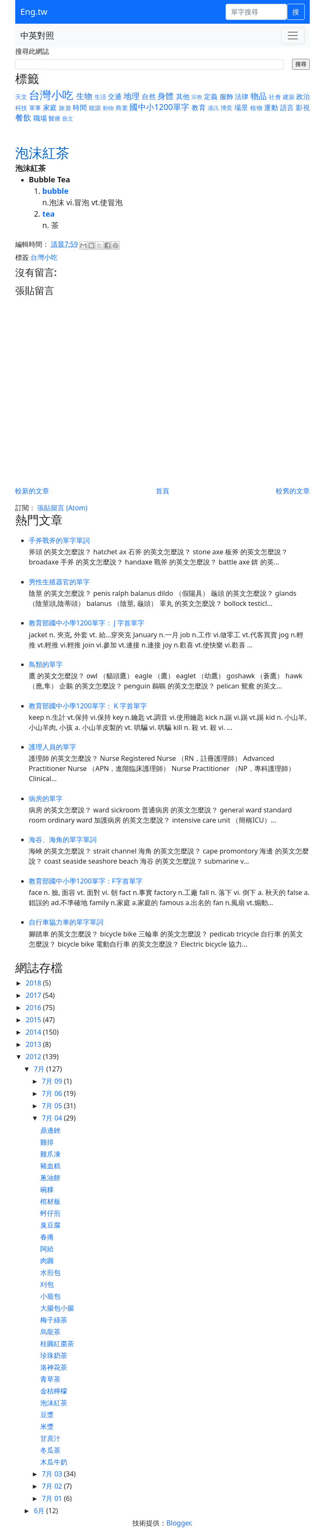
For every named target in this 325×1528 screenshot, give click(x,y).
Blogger (178, 1523)
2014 (34, 1032)
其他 (183, 96)
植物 (256, 108)
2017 (34, 995)
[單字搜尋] (256, 12)
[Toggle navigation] (293, 35)
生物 (84, 96)
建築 (289, 97)
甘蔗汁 (50, 1438)
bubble (55, 191)
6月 (40, 1510)
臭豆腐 (50, 1225)
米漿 (47, 1426)
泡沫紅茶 (53, 1402)
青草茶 (50, 1379)
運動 (271, 107)
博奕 (226, 108)
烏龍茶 (50, 1331)
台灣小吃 (51, 95)
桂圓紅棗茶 (57, 1343)
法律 (241, 96)
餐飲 (23, 117)
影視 (303, 107)
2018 (34, 983)
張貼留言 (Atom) (62, 507)
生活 (100, 97)
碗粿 (47, 1189)
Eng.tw (33, 11)
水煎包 (50, 1272)
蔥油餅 (50, 1177)
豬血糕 (50, 1165)
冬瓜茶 (50, 1450)
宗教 (196, 97)
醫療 (55, 118)
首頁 (162, 491)
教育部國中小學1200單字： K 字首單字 (88, 705)
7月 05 (53, 1105)
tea (48, 214)
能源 (95, 108)
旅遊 (65, 108)
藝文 (67, 118)
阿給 (47, 1248)
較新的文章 (32, 491)
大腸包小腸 (57, 1308)
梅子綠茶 (53, 1319)
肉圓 (47, 1260)
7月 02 (53, 1486)
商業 (122, 108)
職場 (40, 118)
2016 (34, 1007)
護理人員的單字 (52, 747)
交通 (114, 96)
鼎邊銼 (50, 1130)
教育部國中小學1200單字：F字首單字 (86, 881)
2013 (34, 1044)
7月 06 (53, 1093)
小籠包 (50, 1296)
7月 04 (53, 1118)
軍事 (35, 108)
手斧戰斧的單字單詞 (59, 540)
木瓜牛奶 (53, 1462)
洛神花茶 (53, 1367)
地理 (132, 96)
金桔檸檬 (53, 1391)
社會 (275, 97)
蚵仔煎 (50, 1213)
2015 (34, 1019)
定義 (211, 96)
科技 (21, 108)
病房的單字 (46, 798)
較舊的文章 (293, 491)
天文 (21, 97)
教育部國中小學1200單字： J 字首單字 (86, 623)
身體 (165, 96)
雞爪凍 (50, 1154)
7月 (40, 1069)
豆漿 (47, 1414)
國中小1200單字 (159, 107)
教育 (199, 107)
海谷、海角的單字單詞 (62, 839)
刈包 (47, 1284)
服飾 (226, 96)
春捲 (47, 1237)
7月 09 (53, 1081)
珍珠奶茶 (53, 1355)
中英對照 (37, 35)
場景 (241, 107)
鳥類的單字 (46, 664)
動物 (108, 108)
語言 (287, 107)
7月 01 (53, 1498)
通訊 (213, 108)
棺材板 (50, 1201)
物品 (259, 96)
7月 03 (53, 1473)
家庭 (50, 107)
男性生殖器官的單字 (59, 581)
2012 (34, 1056)
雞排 (47, 1142)
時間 (80, 107)
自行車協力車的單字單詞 (66, 922)
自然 (148, 96)
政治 (303, 96)
